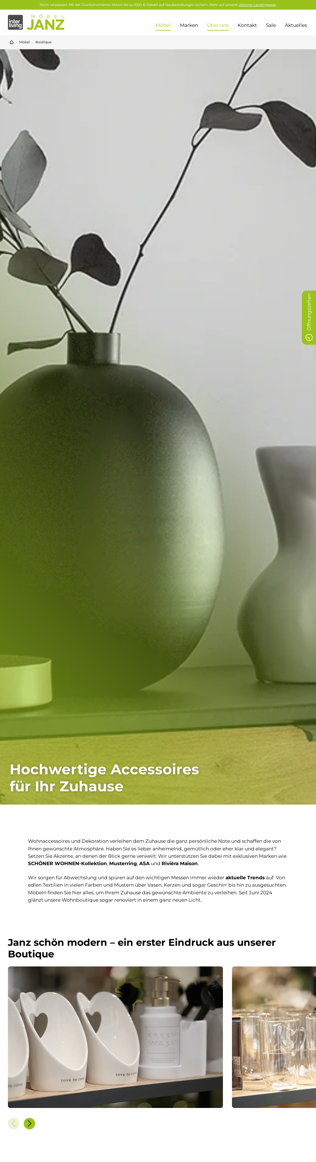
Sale (271, 25)
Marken (189, 25)
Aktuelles (296, 25)
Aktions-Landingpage (257, 5)
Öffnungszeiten (309, 319)
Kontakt (247, 25)
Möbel (163, 25)
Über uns (218, 25)
